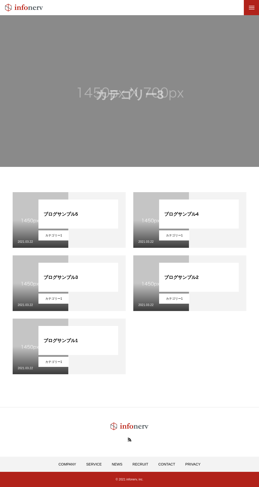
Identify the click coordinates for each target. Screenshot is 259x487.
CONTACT (166, 464)
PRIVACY (192, 464)
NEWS (117, 464)
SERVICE (94, 464)
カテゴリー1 (53, 235)
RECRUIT (140, 464)
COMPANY (67, 464)
